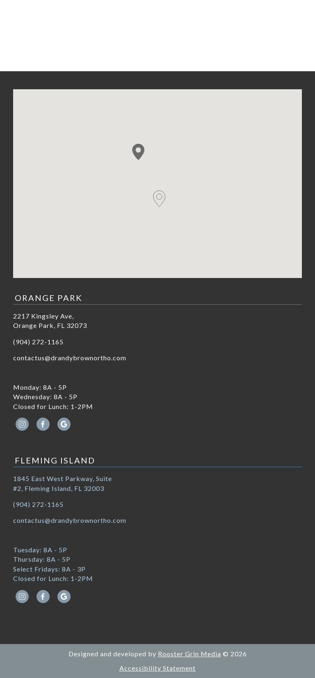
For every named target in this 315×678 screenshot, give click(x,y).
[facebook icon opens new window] (43, 424)
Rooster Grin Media (189, 654)
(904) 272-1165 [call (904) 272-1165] (38, 342)
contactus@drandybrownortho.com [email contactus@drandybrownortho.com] (69, 358)
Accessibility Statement (157, 668)
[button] (138, 152)
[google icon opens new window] (64, 424)
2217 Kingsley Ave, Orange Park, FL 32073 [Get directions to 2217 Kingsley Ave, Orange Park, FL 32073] (50, 320)
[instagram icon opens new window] (22, 424)
